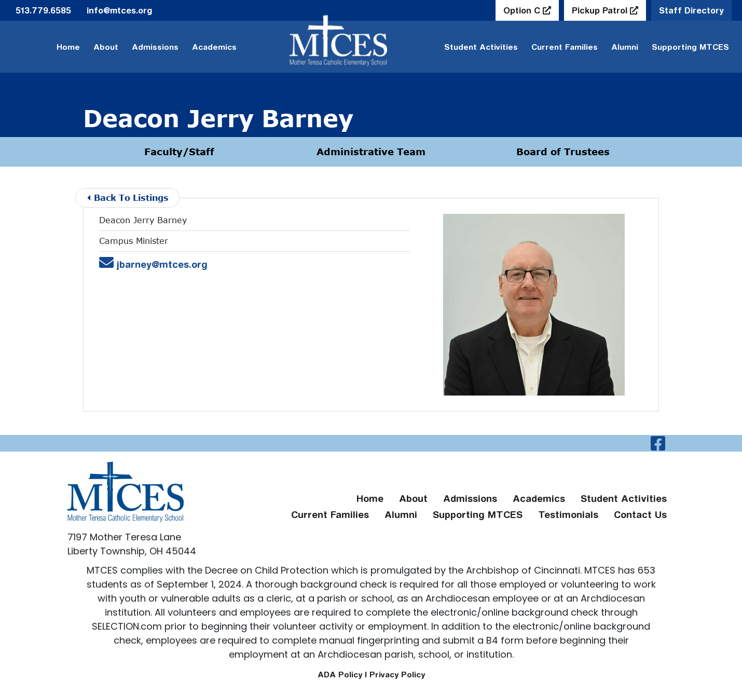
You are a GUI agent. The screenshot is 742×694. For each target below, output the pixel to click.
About (105, 47)
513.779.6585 (43, 10)
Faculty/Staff (179, 151)
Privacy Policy (397, 674)
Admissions (155, 47)
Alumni (624, 47)
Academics (214, 47)
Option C (523, 10)
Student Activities (481, 47)
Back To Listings (128, 197)
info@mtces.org (119, 10)
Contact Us (640, 514)
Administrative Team (371, 151)
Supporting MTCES (690, 47)
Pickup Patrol (601, 10)
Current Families (564, 47)
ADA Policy (340, 674)
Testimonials (568, 514)
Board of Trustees (563, 151)
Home (68, 47)
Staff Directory (691, 10)
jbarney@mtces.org (153, 264)
